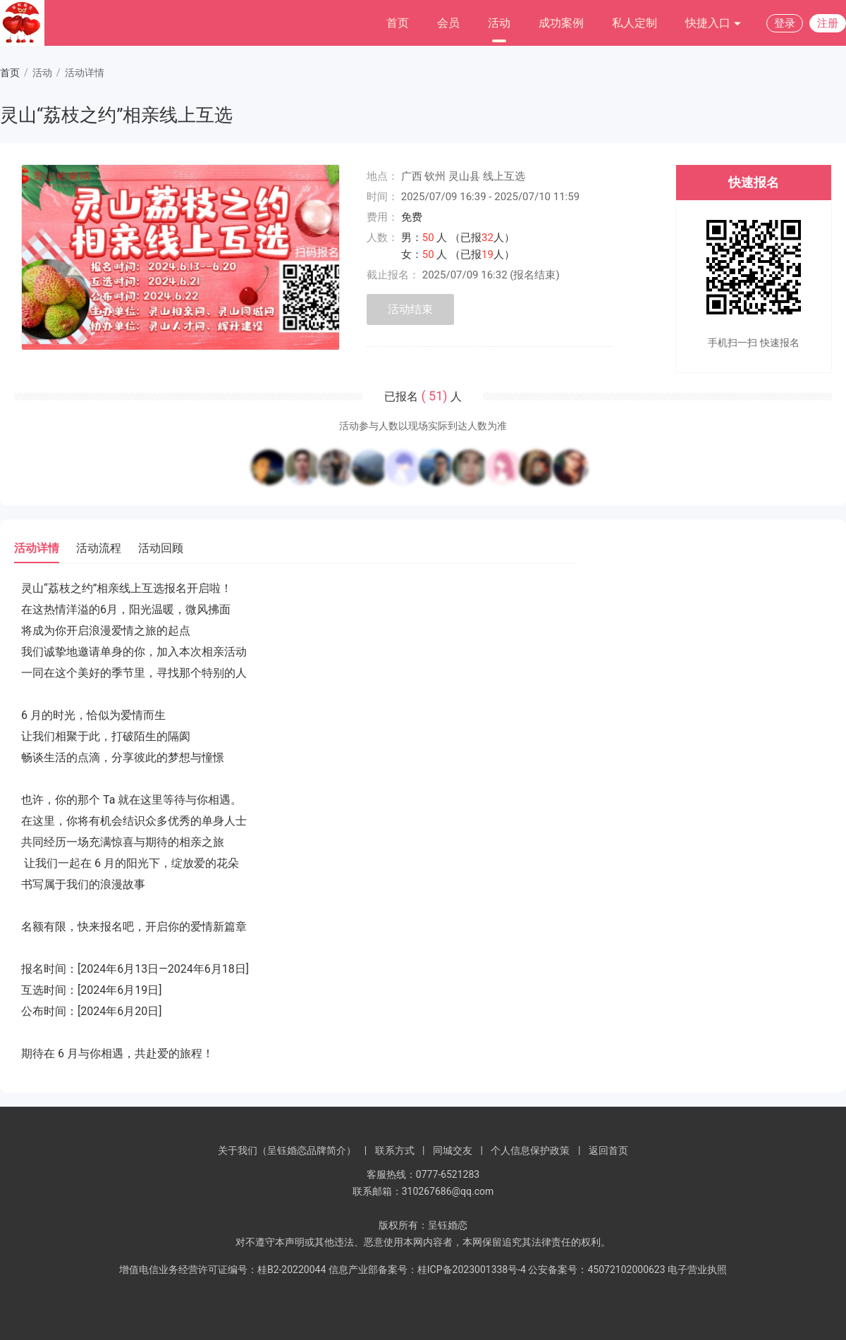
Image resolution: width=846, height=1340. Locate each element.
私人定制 (634, 23)
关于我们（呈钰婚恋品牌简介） (287, 1150)
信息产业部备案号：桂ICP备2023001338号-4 (427, 1269)
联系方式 (395, 1150)
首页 (397, 23)
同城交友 (452, 1150)
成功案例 (561, 23)
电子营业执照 (697, 1269)
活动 (499, 23)
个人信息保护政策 (530, 1150)
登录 (784, 23)
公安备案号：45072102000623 (596, 1269)
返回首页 (608, 1150)
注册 (827, 23)
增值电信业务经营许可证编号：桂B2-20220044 (222, 1269)
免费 (411, 217)
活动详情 (36, 548)
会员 (448, 23)
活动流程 (98, 548)
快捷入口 (713, 24)
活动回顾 (160, 548)
